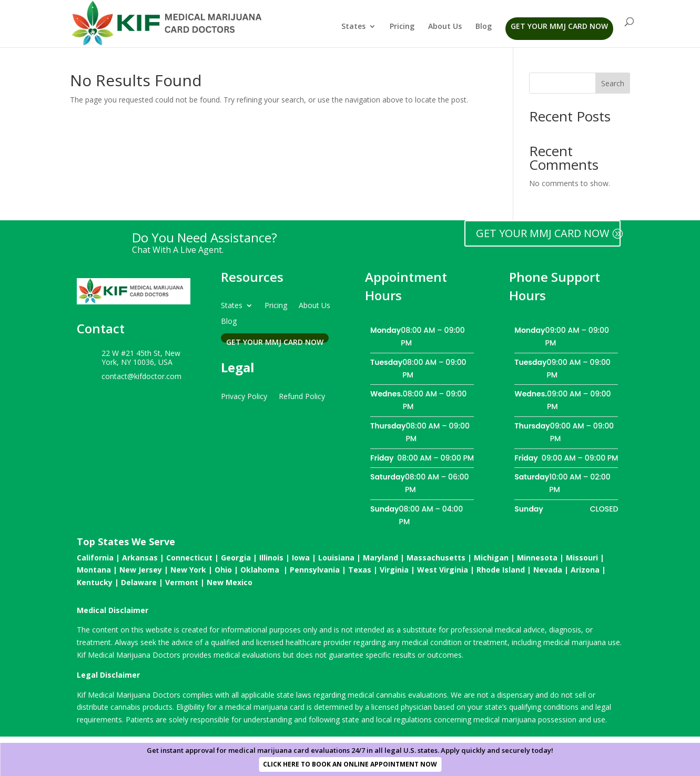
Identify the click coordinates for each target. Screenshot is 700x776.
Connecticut (189, 558)
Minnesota (537, 558)
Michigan (491, 558)
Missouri (582, 558)
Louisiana (336, 558)
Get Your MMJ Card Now (559, 26)
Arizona (585, 570)
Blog (483, 27)
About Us (445, 27)
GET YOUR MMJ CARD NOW (542, 233)
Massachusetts (436, 558)
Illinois (271, 558)
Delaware (139, 582)
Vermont (181, 582)
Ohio (223, 570)
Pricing (402, 27)
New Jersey (140, 570)
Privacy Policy (244, 395)
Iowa (301, 558)
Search (612, 83)
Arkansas (140, 558)
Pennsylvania (315, 570)
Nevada (547, 570)
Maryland (380, 558)
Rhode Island (500, 570)
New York (188, 570)
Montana (94, 570)
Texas (359, 570)
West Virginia (442, 570)
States (353, 27)
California (95, 558)
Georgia (236, 558)
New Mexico (229, 582)
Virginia (394, 570)
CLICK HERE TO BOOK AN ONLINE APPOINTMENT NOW (350, 764)
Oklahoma (259, 570)
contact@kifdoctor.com (141, 376)
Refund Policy (302, 395)
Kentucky (95, 582)
